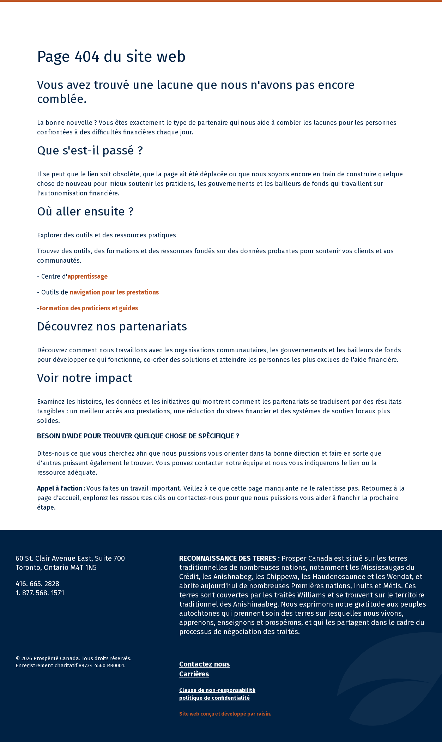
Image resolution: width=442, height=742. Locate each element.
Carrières (194, 674)
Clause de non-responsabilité (217, 690)
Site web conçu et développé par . (225, 714)
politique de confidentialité (214, 698)
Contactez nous (204, 664)
